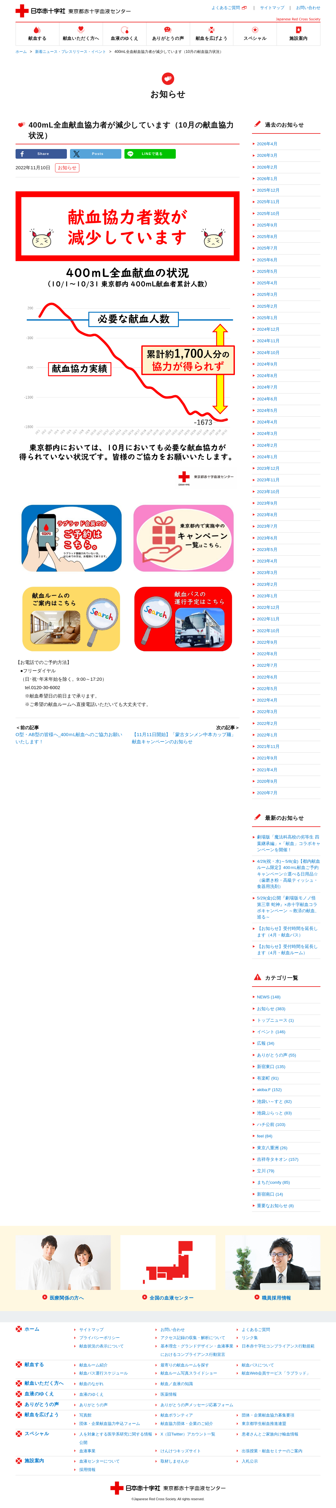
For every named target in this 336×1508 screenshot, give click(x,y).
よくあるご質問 (226, 7)
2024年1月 (267, 457)
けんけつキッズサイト (181, 1451)
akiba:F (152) (269, 1089)
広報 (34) (265, 1043)
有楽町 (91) (268, 1078)
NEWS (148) (269, 997)
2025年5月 (267, 271)
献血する (34, 1364)
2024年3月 (267, 433)
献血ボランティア (177, 1415)
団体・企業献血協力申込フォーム (109, 1423)
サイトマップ (272, 7)
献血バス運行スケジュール (103, 1373)
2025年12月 (268, 190)
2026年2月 (267, 167)
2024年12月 (268, 329)
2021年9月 (267, 758)
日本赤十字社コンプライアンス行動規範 (278, 1346)
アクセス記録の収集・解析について (193, 1337)
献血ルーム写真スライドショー (189, 1373)
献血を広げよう (42, 1414)
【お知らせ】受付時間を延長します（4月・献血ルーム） (287, 949)
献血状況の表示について (101, 1346)
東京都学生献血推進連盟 (264, 1423)
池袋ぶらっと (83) (274, 1113)
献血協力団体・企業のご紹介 (187, 1423)
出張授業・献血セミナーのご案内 (272, 1451)
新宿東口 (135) (271, 1066)
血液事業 (87, 1451)
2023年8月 (267, 514)
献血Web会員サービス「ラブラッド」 (276, 1373)
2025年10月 (268, 213)
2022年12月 (268, 607)
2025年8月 (267, 236)
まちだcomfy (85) (273, 1182)
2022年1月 (267, 735)
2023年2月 (267, 584)
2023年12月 (268, 468)
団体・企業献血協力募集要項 (268, 1415)
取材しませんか (175, 1461)
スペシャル (37, 1433)
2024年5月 (267, 410)
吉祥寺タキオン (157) (277, 1159)
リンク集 (250, 1337)
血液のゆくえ (39, 1393)
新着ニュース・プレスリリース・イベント (70, 51)
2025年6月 (267, 260)
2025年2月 (267, 306)
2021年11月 (268, 746)
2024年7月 (267, 387)
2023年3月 (267, 572)
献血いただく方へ (44, 1383)
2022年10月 (268, 630)
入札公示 (250, 1461)
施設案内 (34, 1460)
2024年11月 (268, 340)
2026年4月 (267, 144)
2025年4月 (267, 283)
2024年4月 (267, 422)
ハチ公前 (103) (271, 1124)
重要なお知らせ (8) (275, 1205)
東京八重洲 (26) (272, 1148)
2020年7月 (267, 793)
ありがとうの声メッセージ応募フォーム (197, 1405)
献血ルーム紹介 (93, 1365)
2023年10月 (268, 491)
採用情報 (87, 1469)
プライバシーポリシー (99, 1337)
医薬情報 (169, 1394)
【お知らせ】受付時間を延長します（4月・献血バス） (287, 931)
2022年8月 (267, 653)
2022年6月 (267, 677)
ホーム (21, 51)
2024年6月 (267, 399)
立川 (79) (265, 1171)
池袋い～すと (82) (274, 1101)
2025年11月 (268, 201)
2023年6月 (267, 538)
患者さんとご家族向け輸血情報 (270, 1434)
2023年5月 (267, 549)
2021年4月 (267, 770)
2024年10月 (268, 352)
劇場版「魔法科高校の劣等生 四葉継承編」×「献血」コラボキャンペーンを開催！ (288, 843)
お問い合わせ (308, 7)
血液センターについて (99, 1461)
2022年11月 (268, 619)
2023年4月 (267, 561)
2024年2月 (267, 445)
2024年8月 (267, 375)
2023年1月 (267, 596)
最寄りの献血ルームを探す (185, 1365)
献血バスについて (258, 1365)
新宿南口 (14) (270, 1194)
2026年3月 (267, 155)
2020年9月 (267, 781)
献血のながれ (91, 1383)
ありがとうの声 (42, 1404)
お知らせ (67, 168)
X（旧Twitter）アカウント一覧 (188, 1434)
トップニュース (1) (275, 1020)
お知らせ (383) (271, 1008)
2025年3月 (267, 294)
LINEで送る (152, 154)
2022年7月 (267, 665)
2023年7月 (267, 526)
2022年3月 (267, 711)
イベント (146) (271, 1031)
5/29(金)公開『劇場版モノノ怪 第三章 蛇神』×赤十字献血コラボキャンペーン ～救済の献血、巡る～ (288, 907)
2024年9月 (267, 364)
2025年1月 (267, 317)
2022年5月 (267, 688)
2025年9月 (267, 225)
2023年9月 (267, 503)
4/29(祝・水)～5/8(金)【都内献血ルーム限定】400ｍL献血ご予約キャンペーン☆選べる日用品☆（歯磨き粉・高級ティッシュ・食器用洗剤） (288, 874)
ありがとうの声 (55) (276, 1055)
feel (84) (265, 1136)
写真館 (85, 1415)
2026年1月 (267, 178)
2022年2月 (267, 723)
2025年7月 (267, 248)
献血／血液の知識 (177, 1383)
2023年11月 (268, 480)
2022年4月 (267, 700)
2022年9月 (267, 642)
